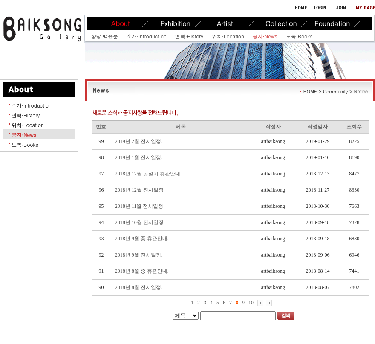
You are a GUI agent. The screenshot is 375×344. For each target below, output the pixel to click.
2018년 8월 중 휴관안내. (142, 271)
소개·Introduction (147, 36)
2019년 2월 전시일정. (138, 141)
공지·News (265, 36)
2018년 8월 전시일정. (138, 287)
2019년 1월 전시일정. (138, 157)
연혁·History (189, 36)
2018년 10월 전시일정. (140, 222)
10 (251, 303)
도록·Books (299, 36)
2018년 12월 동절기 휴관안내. (148, 174)
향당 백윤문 (104, 36)
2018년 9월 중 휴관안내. (142, 239)
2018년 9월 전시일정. (138, 255)
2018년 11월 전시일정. (140, 206)
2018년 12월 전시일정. (140, 190)
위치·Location (228, 36)
